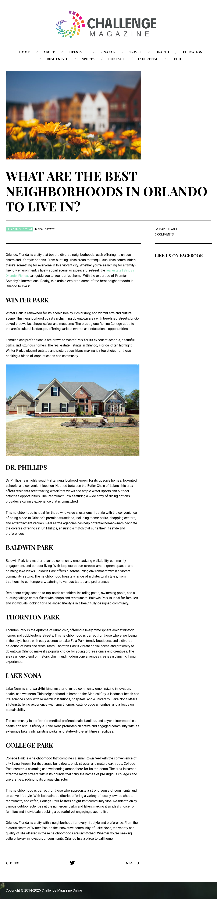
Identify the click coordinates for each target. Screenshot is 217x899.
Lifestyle (77, 52)
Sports (88, 59)
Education (192, 52)
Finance (107, 52)
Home (24, 52)
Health (162, 52)
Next (130, 862)
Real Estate (57, 59)
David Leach (168, 229)
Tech (176, 59)
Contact (116, 59)
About (49, 52)
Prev (14, 862)
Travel (135, 52)
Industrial (148, 59)
